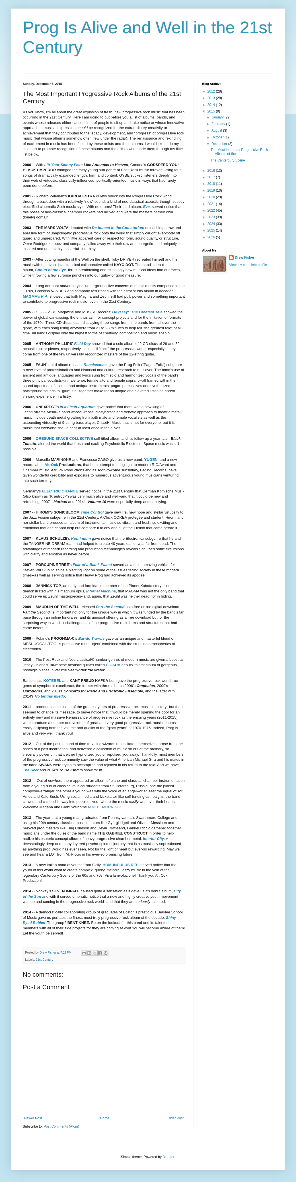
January (218, 117)
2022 (211, 210)
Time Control (92, 512)
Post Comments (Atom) (61, 1126)
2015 (211, 111)
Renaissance (95, 365)
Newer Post (33, 1118)
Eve (146, 207)
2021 (211, 204)
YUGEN (151, 459)
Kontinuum (81, 538)
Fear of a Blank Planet (92, 565)
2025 (211, 230)
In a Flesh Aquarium (78, 407)
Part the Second (110, 607)
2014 (211, 105)
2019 (211, 191)
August (217, 130)
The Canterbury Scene (228, 160)
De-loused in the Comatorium (118, 228)
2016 (211, 171)
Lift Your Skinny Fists (63, 165)
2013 (211, 98)
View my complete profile (248, 265)
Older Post (175, 1118)
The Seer (31, 770)
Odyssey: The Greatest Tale (137, 312)
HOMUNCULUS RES (121, 865)
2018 (211, 184)
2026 (211, 237)
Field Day (82, 343)
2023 (211, 217)
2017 (211, 177)
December (219, 144)
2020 (211, 197)
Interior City (153, 839)
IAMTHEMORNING (104, 807)
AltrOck (51, 465)
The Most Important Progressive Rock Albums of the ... (239, 152)
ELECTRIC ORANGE (60, 491)
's (35, 296)
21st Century (44, 959)
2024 (211, 224)
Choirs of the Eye (50, 270)
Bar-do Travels (91, 638)
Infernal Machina (101, 591)
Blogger (168, 1157)
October (218, 137)
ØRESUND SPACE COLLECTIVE (64, 438)
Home (104, 1118)
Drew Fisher (244, 257)
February (218, 124)
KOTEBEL (52, 680)
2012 (211, 91)
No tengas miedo (50, 696)
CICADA (113, 665)
